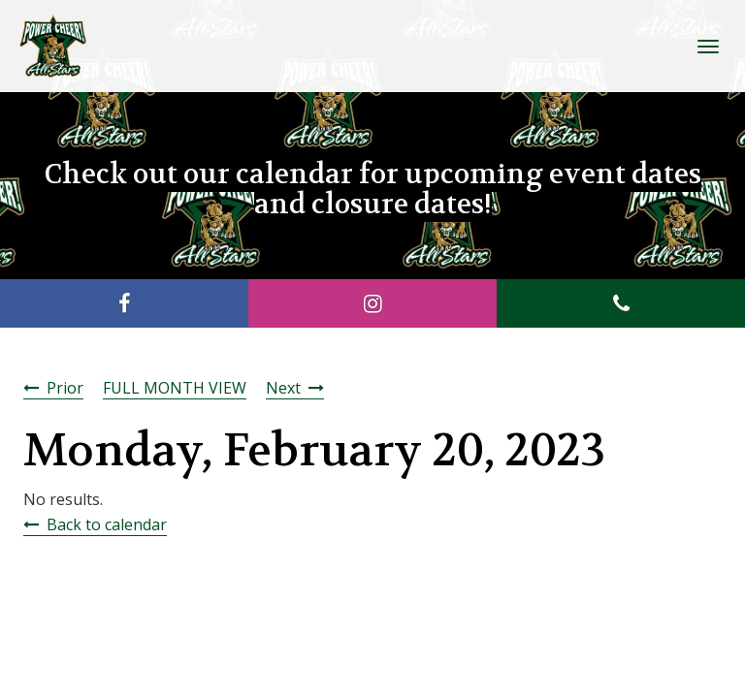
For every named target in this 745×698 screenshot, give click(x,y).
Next (283, 387)
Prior (65, 387)
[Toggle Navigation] (708, 46)
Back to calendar (107, 524)
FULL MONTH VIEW (174, 387)
